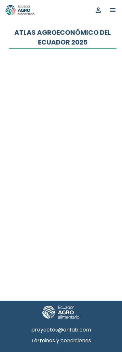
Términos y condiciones (61, 340)
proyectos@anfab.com (61, 329)
